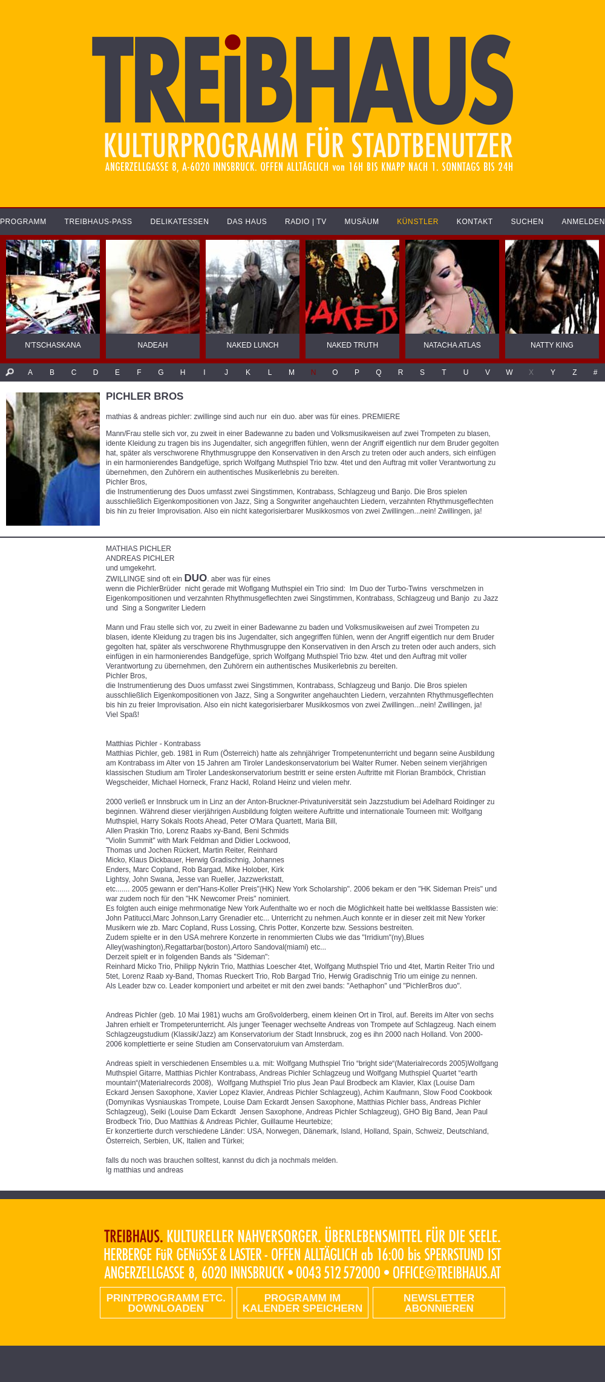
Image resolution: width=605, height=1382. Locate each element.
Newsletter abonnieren (439, 1303)
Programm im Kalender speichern (302, 1303)
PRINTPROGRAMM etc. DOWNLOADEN (166, 1303)
